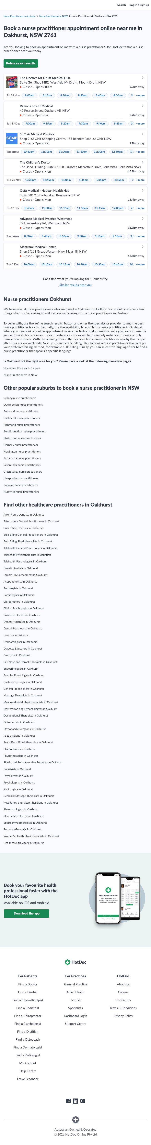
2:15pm (119, 180)
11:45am (100, 208)
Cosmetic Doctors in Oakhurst (22, 615)
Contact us (123, 1000)
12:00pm (117, 208)
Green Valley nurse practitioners (23, 471)
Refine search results (21, 63)
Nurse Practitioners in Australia (19, 16)
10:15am (64, 264)
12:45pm (48, 180)
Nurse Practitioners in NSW (53, 16)
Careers (123, 992)
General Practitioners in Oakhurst (24, 689)
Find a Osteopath (28, 1039)
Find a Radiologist (28, 1055)
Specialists (75, 1008)
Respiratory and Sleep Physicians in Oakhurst (31, 802)
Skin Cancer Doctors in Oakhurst (23, 816)
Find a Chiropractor (27, 1016)
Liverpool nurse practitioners (21, 478)
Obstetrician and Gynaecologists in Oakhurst (30, 709)
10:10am (46, 264)
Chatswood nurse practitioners (22, 438)
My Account (27, 1063)
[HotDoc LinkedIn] (75, 1101)
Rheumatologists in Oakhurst (21, 809)
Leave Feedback (28, 1079)
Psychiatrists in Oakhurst (18, 776)
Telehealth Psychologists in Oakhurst (25, 561)
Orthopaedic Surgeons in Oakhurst (25, 729)
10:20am (82, 264)
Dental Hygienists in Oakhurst (22, 622)
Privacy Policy (123, 1016)
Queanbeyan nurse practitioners (23, 404)
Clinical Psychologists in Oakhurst (24, 608)
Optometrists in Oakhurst (19, 722)
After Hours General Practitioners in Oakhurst (31, 521)
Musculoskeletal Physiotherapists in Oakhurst (31, 702)
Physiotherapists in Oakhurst (21, 756)
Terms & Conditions (123, 1008)
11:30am (82, 208)
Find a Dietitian (27, 1031)
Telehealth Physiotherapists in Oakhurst (27, 555)
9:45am (118, 123)
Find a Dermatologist (27, 1047)
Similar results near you (75, 284)
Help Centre (27, 1071)
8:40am (100, 95)
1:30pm (66, 180)
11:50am (81, 152)
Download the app (27, 913)
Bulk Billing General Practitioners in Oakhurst (31, 534)
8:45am (29, 208)
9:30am (83, 123)
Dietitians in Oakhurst (17, 655)
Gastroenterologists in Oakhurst (23, 682)
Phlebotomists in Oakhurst (20, 749)
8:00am (29, 95)
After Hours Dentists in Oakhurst (24, 514)
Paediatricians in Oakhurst (19, 735)
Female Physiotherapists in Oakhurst (25, 575)
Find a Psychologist (27, 1023)
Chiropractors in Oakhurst (19, 601)
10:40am (28, 152)
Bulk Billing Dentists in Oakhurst (23, 528)
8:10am (47, 95)
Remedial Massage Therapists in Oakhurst (29, 796)
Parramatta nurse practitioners (22, 458)
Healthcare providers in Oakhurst (24, 843)
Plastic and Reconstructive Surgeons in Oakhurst (33, 762)
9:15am (47, 123)
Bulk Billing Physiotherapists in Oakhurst (28, 541)
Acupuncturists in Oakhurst (20, 581)
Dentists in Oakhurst (16, 635)
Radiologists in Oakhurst (18, 789)
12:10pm (99, 152)
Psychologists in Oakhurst (19, 782)
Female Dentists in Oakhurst (21, 568)
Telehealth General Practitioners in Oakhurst (30, 548)
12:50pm (117, 152)
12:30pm (30, 180)
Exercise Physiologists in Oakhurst (24, 675)
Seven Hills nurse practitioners (22, 465)
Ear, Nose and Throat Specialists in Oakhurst (30, 662)
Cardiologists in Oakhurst (19, 595)
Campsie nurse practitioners (21, 485)
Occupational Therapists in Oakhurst (26, 715)
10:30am (99, 264)
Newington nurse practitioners (22, 451)
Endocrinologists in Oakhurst (21, 668)
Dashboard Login (75, 1016)
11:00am (47, 208)
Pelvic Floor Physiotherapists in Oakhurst (28, 742)
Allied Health (76, 992)
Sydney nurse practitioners (20, 398)
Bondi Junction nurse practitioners (25, 431)
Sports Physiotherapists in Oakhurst (25, 823)
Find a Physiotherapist (27, 1000)
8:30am (82, 95)
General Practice (75, 984)
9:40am (101, 123)
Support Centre (75, 1023)
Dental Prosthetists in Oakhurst (23, 628)
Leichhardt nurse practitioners (22, 418)
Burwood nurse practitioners (21, 411)
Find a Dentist (28, 992)
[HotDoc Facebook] (68, 1101)
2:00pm (101, 180)
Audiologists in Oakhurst (18, 588)
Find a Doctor (27, 984)
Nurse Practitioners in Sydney (22, 368)
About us (123, 984)
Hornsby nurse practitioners (21, 445)
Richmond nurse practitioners (22, 425)
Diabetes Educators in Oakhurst (23, 648)
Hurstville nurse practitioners (21, 492)
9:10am (99, 236)
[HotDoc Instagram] (82, 1101)
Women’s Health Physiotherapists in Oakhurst (31, 836)
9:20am (65, 123)
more (140, 95)
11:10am (46, 152)
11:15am (64, 208)
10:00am (29, 264)
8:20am (65, 95)
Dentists (75, 1000)
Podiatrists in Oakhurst (17, 769)
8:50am (118, 95)
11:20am (64, 152)
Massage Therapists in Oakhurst (23, 695)
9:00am (30, 123)
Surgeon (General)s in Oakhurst (22, 829)
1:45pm (83, 180)
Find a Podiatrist (27, 1008)
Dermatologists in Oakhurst (20, 642)
